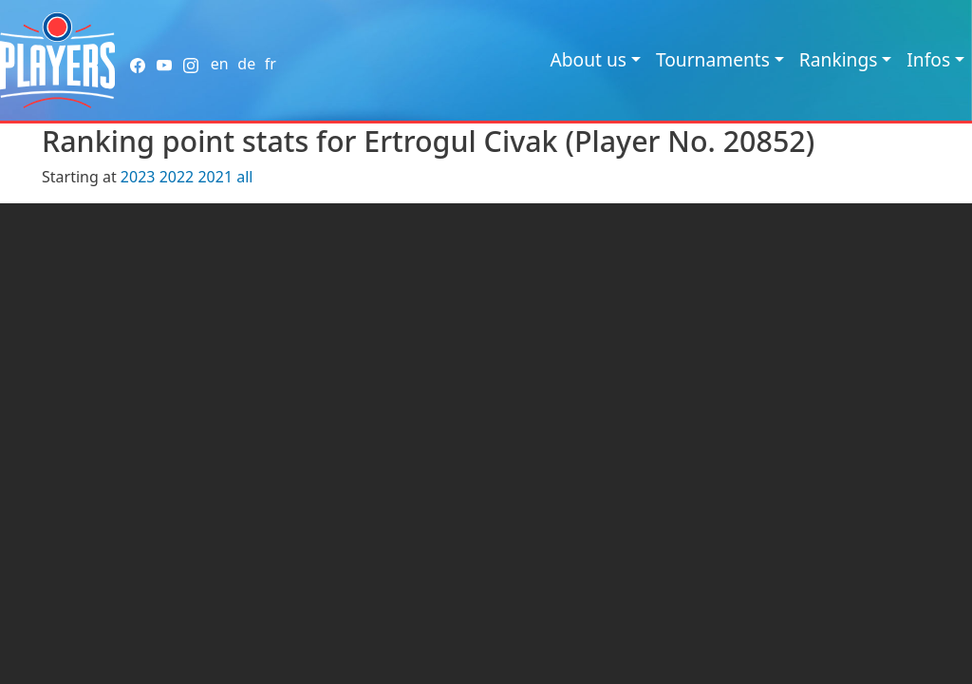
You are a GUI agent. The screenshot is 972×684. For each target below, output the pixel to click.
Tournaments (713, 59)
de (246, 63)
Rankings (838, 59)
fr (270, 63)
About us (588, 59)
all (244, 176)
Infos (928, 59)
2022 (177, 176)
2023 (138, 176)
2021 (215, 176)
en (220, 63)
